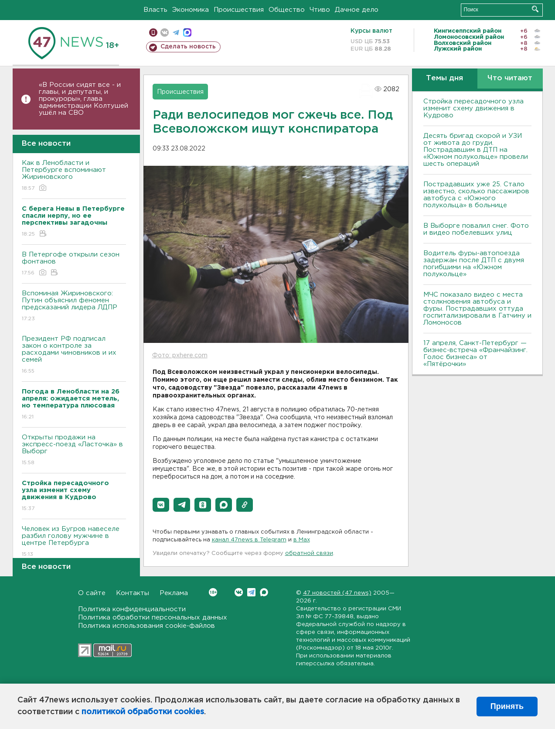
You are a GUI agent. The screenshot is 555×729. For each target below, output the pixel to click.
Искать (535, 9)
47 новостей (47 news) (337, 593)
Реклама (174, 593)
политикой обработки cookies (143, 711)
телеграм (176, 32)
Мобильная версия (153, 32)
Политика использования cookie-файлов (146, 626)
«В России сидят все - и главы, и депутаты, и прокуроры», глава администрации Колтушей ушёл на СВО (83, 99)
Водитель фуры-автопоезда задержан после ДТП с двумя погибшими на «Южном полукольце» (473, 263)
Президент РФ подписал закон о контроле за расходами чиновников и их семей (74, 355)
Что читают (509, 78)
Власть (155, 10)
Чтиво (320, 10)
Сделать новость (188, 46)
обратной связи (309, 553)
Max (264, 592)
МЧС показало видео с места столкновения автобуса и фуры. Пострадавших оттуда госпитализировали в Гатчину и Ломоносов (477, 308)
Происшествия (239, 10)
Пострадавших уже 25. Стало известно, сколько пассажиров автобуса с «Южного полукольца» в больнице (476, 194)
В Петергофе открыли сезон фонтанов (74, 264)
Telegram (251, 592)
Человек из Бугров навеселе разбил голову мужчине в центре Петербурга (74, 542)
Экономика (190, 10)
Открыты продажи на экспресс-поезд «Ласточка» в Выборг (74, 450)
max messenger (187, 32)
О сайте (92, 593)
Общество (287, 10)
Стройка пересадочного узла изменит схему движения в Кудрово (473, 108)
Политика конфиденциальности (132, 609)
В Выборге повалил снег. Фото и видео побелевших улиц (476, 229)
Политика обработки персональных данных (152, 617)
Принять (507, 706)
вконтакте (164, 32)
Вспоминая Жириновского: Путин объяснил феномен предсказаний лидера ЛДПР (74, 306)
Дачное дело (356, 10)
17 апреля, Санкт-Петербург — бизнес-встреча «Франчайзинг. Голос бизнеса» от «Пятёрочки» (475, 353)
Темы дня (444, 78)
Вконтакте (213, 592)
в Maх (301, 539)
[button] (161, 505)
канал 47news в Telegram (249, 539)
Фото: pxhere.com (180, 355)
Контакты (132, 593)
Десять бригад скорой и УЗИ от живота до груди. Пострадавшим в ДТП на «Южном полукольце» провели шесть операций (475, 150)
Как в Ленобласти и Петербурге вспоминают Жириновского (74, 176)
